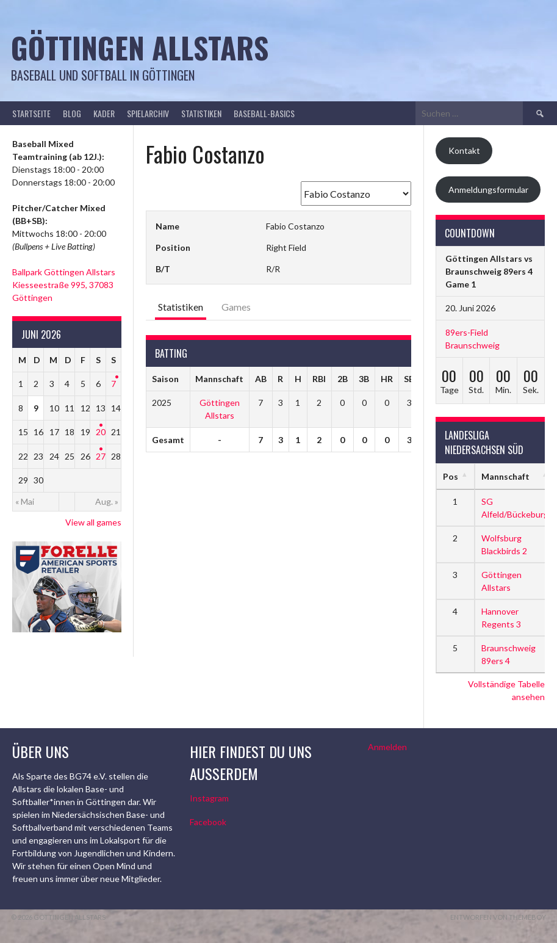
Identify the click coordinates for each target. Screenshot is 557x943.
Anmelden (387, 747)
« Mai (24, 501)
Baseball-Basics (264, 113)
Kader (104, 113)
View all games (93, 522)
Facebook (208, 822)
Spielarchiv (148, 113)
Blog (72, 113)
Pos (450, 476)
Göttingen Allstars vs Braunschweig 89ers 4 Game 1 (489, 271)
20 (101, 432)
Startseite (31, 113)
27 (101, 456)
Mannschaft (505, 476)
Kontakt (464, 150)
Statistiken (201, 113)
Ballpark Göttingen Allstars (63, 272)
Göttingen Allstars (139, 47)
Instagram (209, 798)
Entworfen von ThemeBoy (498, 917)
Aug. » (106, 501)
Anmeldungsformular (488, 189)
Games (236, 307)
